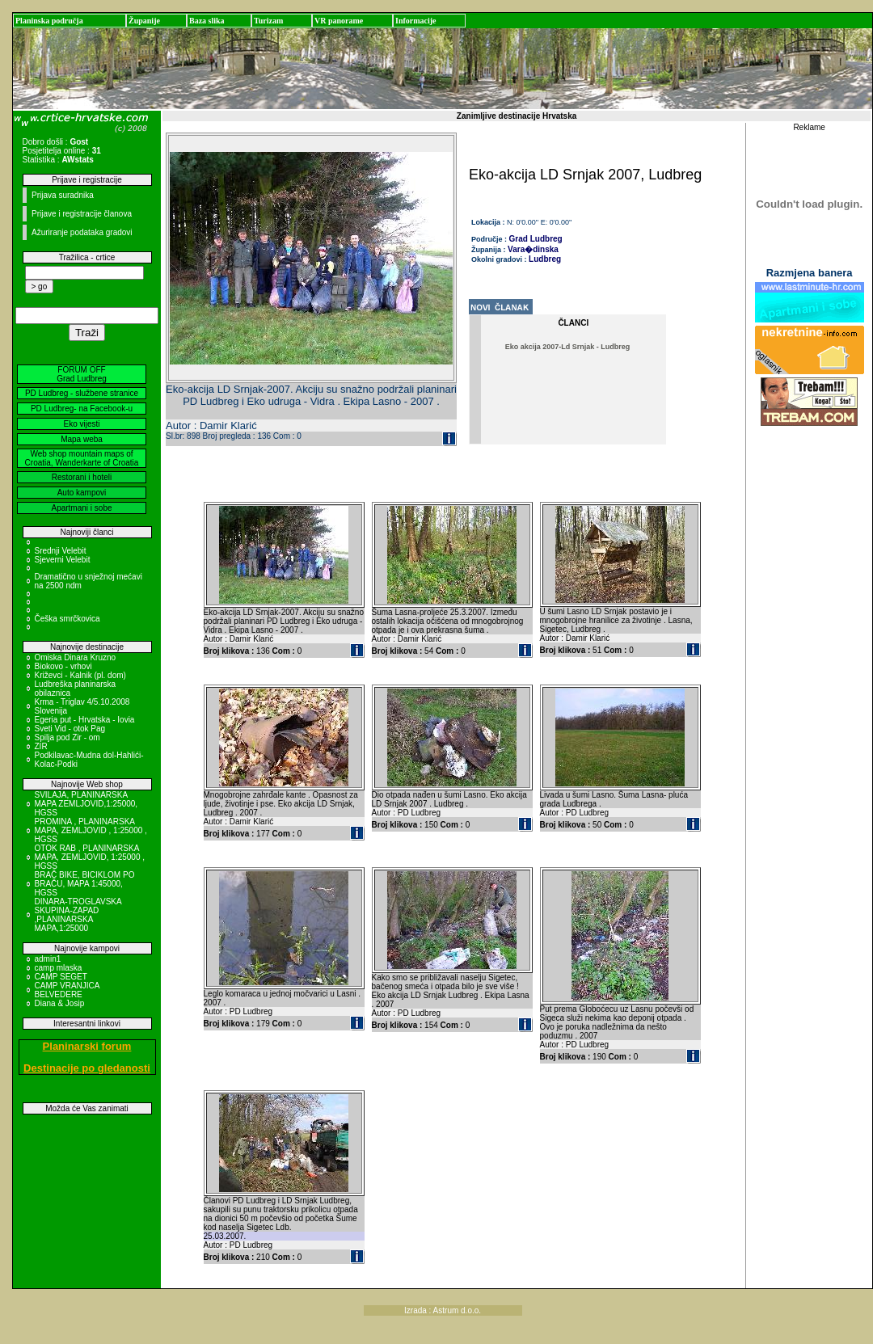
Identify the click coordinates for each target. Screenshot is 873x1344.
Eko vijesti (81, 423)
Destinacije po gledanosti (86, 1068)
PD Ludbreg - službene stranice (81, 393)
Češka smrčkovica (67, 618)
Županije (144, 20)
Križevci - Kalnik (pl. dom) (80, 675)
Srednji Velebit (60, 550)
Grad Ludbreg (536, 238)
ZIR (41, 746)
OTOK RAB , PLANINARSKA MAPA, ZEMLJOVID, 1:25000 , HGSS (90, 857)
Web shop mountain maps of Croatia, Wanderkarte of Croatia (82, 458)
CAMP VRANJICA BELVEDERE (67, 990)
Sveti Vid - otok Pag (70, 728)
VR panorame (338, 20)
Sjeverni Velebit (63, 559)
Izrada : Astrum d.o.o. (442, 1310)
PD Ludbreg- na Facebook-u (82, 408)
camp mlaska (58, 967)
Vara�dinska (533, 249)
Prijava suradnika (63, 195)
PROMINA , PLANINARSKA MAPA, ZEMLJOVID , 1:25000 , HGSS (91, 830)
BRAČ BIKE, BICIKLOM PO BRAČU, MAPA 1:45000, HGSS (85, 883)
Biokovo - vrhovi (63, 666)
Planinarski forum (87, 1046)
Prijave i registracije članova (82, 213)
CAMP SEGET (61, 976)
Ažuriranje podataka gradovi (82, 232)
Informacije (415, 20)
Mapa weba (82, 439)
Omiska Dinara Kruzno (75, 657)
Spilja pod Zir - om (67, 737)
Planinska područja (49, 20)
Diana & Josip (60, 1003)
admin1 (48, 958)
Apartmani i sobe (81, 507)
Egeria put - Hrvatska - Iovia (85, 719)
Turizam (268, 20)
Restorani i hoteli (82, 477)
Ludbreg (545, 259)
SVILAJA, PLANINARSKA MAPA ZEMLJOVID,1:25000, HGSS (86, 803)
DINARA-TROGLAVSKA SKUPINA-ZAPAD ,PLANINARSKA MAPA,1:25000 (78, 915)
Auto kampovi (82, 492)
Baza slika (207, 20)
